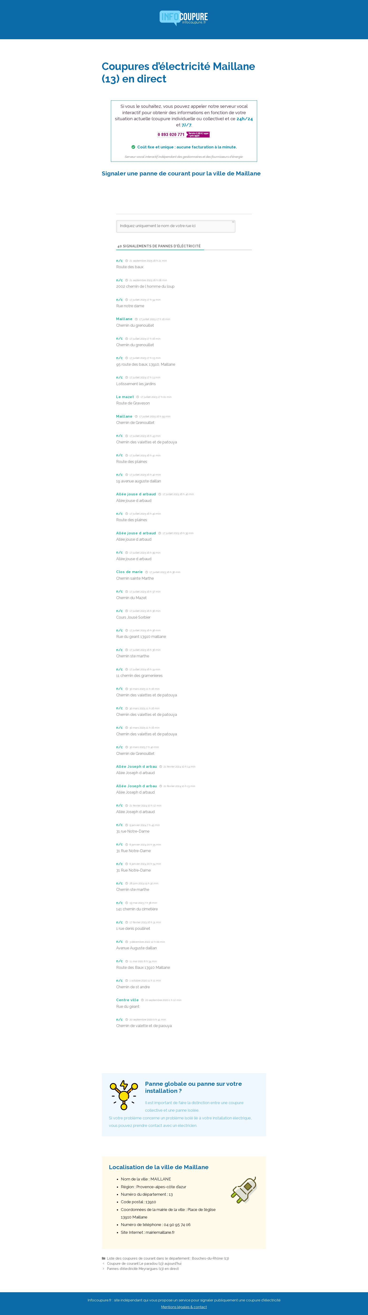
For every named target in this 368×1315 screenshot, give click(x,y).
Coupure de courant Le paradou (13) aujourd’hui (144, 1263)
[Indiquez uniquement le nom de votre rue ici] (175, 226)
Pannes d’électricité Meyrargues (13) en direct (143, 1269)
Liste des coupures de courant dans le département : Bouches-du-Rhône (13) (168, 1258)
